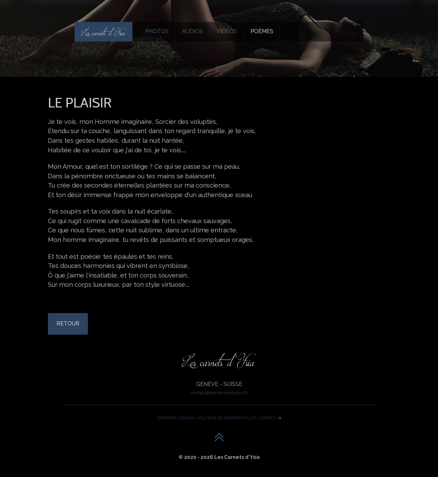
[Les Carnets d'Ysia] (103, 31)
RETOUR (67, 323)
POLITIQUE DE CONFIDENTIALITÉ (227, 418)
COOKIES (267, 418)
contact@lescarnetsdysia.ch (219, 392)
